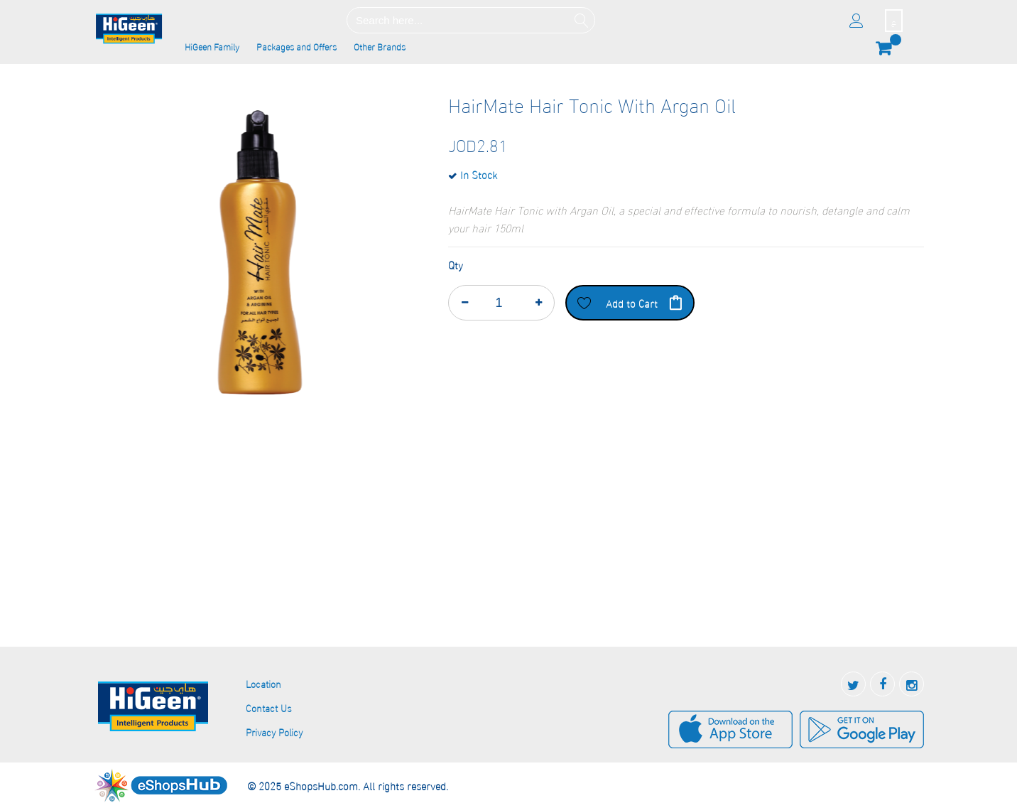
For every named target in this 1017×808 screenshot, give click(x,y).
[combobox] (471, 20)
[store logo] (129, 29)
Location (263, 683)
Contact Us (269, 707)
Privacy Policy (274, 731)
